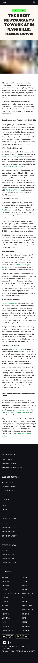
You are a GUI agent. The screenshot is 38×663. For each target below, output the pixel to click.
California (6, 585)
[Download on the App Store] (8, 636)
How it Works (7, 460)
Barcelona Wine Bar (9, 303)
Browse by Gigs (8, 555)
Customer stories (9, 487)
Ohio (23, 598)
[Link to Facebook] (4, 642)
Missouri (25, 581)
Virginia (25, 622)
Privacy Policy (8, 651)
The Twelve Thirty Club (14, 190)
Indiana (5, 610)
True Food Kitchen (18, 349)
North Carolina (28, 594)
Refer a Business (9, 491)
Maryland (5, 626)
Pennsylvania (27, 606)
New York (25, 589)
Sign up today (7, 482)
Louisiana (6, 618)
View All (5, 524)
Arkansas (5, 581)
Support (32, 651)
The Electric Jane (8, 210)
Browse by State (8, 532)
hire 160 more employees (11, 157)
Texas (24, 618)
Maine (4, 622)
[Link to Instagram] (9, 642)
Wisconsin (25, 630)
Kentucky (5, 614)
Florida (5, 598)
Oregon (24, 602)
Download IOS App (9, 464)
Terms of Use (21, 651)
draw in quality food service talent (15, 166)
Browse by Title (8, 528)
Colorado (5, 589)
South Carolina (28, 610)
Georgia (5, 602)
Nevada (24, 585)
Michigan (25, 577)
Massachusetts (7, 630)
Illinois (5, 606)
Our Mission (6, 505)
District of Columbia (10, 594)
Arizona (5, 577)
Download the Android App (12, 468)
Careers (5, 509)
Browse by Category (9, 536)
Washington (26, 626)
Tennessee (25, 614)
